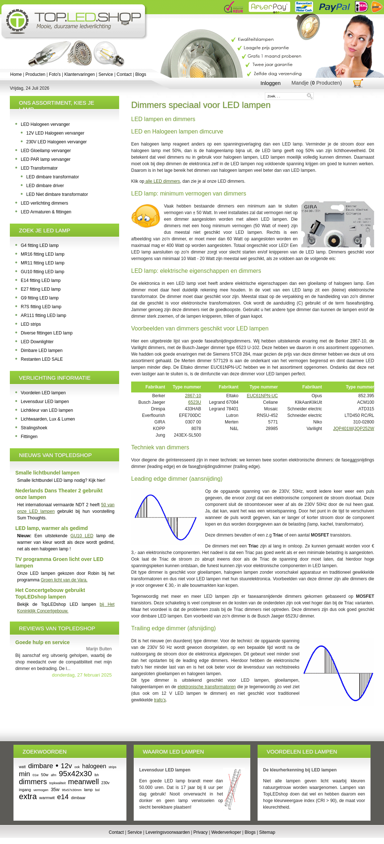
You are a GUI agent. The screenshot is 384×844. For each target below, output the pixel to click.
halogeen (94, 766)
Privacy (200, 832)
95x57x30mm (72, 790)
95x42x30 (75, 773)
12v (66, 766)
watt (22, 767)
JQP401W (343, 428)
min (24, 774)
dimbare (40, 766)
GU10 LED (81, 535)
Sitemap (267, 832)
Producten (36, 74)
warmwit (47, 797)
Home (16, 74)
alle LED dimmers (162, 181)
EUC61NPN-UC (262, 395)
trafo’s (160, 699)
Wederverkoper (226, 832)
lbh (96, 775)
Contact (124, 74)
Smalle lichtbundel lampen (47, 473)
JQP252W (364, 428)
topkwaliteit (57, 783)
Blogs (140, 74)
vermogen (41, 790)
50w (44, 775)
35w (55, 789)
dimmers (33, 782)
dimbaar (78, 797)
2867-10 (193, 395)
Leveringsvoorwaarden (168, 832)
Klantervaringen (79, 74)
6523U (194, 402)
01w (35, 775)
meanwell (83, 782)
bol (97, 790)
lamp (88, 789)
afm (53, 775)
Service (105, 74)
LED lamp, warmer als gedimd (51, 528)
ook (77, 767)
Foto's (54, 74)
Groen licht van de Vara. (64, 579)
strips (113, 767)
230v (105, 783)
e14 (63, 797)
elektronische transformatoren (207, 686)
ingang (25, 789)
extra (28, 796)
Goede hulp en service (42, 642)
